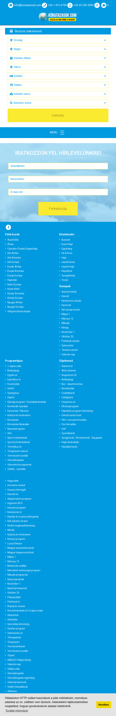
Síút (9, 433)
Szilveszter (68, 345)
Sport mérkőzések (17, 437)
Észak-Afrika (14, 266)
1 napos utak (14, 366)
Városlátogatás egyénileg (21, 677)
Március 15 (13, 561)
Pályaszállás (14, 597)
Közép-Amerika (15, 293)
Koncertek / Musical (17, 411)
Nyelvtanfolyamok (17, 588)
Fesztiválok (13, 384)
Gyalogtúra (13, 393)
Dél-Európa (13, 262)
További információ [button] (16, 710)
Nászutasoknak (15, 579)
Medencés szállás (17, 565)
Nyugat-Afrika (14, 302)
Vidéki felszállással (17, 686)
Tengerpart (13, 642)
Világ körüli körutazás (18, 311)
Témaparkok (14, 637)
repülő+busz (68, 262)
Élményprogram (70, 406)
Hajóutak (12, 280)
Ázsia (10, 244)
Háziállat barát (69, 446)
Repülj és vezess (16, 606)
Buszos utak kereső (28, 31)
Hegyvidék (12, 480)
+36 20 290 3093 (80, 5)
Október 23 (13, 592)
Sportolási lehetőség (18, 624)
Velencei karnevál (16, 682)
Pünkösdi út (13, 601)
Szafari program (16, 628)
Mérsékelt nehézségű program (23, 570)
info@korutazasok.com (24, 5)
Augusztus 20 (69, 375)
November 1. (68, 332)
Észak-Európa (14, 275)
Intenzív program (16, 507)
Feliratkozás (58, 209)
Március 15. (68, 318)
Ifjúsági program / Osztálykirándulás (26, 402)
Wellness (12, 691)
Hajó (64, 257)
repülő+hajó (68, 266)
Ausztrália (12, 239)
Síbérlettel (12, 615)
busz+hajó (67, 244)
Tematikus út (14, 446)
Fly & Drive (67, 253)
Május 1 (11, 556)
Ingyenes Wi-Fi (15, 503)
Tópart (11, 655)
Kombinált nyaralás (17, 406)
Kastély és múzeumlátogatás (23, 516)
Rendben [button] (103, 704)
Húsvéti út (12, 494)
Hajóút (10, 397)
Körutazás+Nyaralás (18, 424)
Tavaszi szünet (70, 350)
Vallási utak (13, 669)
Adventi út (67, 366)
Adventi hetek (69, 291)
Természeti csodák (17, 455)
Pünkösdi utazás (70, 341)
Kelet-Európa (14, 284)
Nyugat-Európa (15, 306)
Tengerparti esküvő (17, 451)
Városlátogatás (15, 460)
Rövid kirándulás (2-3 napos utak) (25, 610)
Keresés (58, 115)
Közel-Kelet (13, 289)
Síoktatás (12, 619)
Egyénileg (67, 248)
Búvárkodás (68, 388)
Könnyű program (16, 539)
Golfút (10, 388)
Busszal (66, 239)
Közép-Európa (15, 298)
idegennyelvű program (19, 498)
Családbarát (68, 393)
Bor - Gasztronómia (72, 384)
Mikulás (66, 323)
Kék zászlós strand (17, 521)
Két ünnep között (71, 309)
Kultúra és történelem (19, 415)
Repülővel (67, 271)
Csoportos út (68, 402)
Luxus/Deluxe (14, 543)
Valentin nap (68, 354)
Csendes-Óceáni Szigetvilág (22, 248)
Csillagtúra (67, 397)
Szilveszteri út (15, 633)
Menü (58, 132)
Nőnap (65, 327)
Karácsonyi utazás (71, 300)
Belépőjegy (13, 370)
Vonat (65, 280)
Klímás (11, 530)
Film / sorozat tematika (74, 419)
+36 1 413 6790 (54, 5)
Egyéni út (12, 375)
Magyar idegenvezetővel (20, 552)
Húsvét (65, 296)
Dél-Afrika (12, 253)
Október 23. (68, 336)
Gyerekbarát (68, 433)
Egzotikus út (14, 379)
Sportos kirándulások (18, 442)
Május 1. (66, 314)
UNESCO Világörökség (19, 660)
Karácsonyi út (14, 512)
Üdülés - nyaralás (16, 469)
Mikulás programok (17, 574)
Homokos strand (16, 485)
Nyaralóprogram (16, 428)
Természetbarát (16, 646)
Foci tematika (69, 424)
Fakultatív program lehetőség (77, 411)
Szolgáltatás (68, 275)
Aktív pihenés (69, 370)
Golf (64, 428)
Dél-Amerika (14, 257)
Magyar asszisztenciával (20, 548)
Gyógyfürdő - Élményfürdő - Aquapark (82, 437)
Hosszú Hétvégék (16, 489)
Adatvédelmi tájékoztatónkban (70, 702)
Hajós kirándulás (70, 442)
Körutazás (12, 419)
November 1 (13, 583)
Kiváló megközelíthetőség (21, 525)
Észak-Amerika (15, 271)
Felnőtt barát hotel (71, 415)
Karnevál (66, 305)
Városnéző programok (19, 464)
